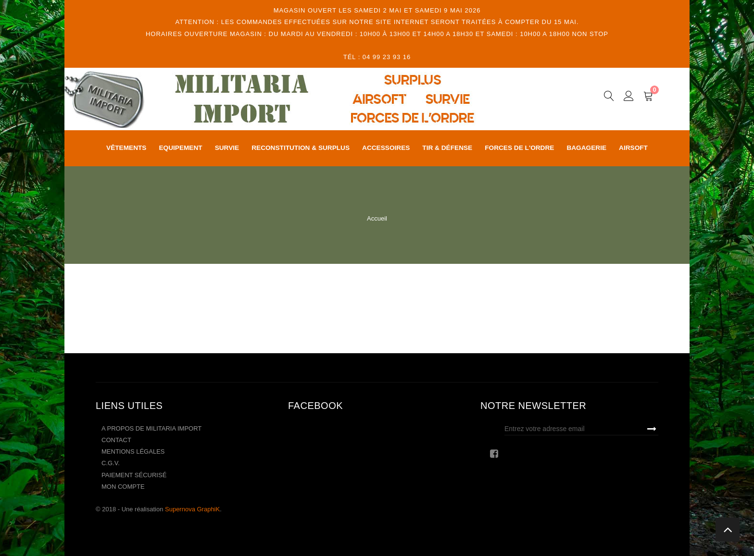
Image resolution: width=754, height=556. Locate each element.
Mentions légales (132, 451)
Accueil (377, 218)
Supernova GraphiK (192, 509)
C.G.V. (110, 463)
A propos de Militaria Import (151, 428)
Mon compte (123, 486)
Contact (116, 440)
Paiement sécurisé (133, 475)
